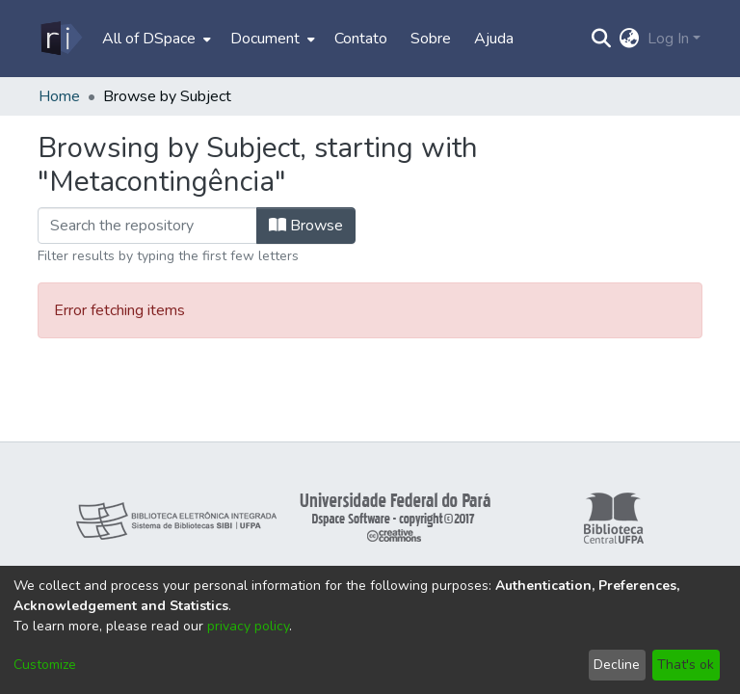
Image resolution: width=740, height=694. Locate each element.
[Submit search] (602, 38)
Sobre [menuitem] (430, 38)
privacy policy (248, 626)
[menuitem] (154, 38)
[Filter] (147, 225)
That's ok (685, 664)
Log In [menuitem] (668, 38)
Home (59, 96)
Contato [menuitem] (360, 38)
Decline (617, 664)
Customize (44, 664)
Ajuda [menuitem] (494, 38)
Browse (306, 225)
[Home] (60, 38)
